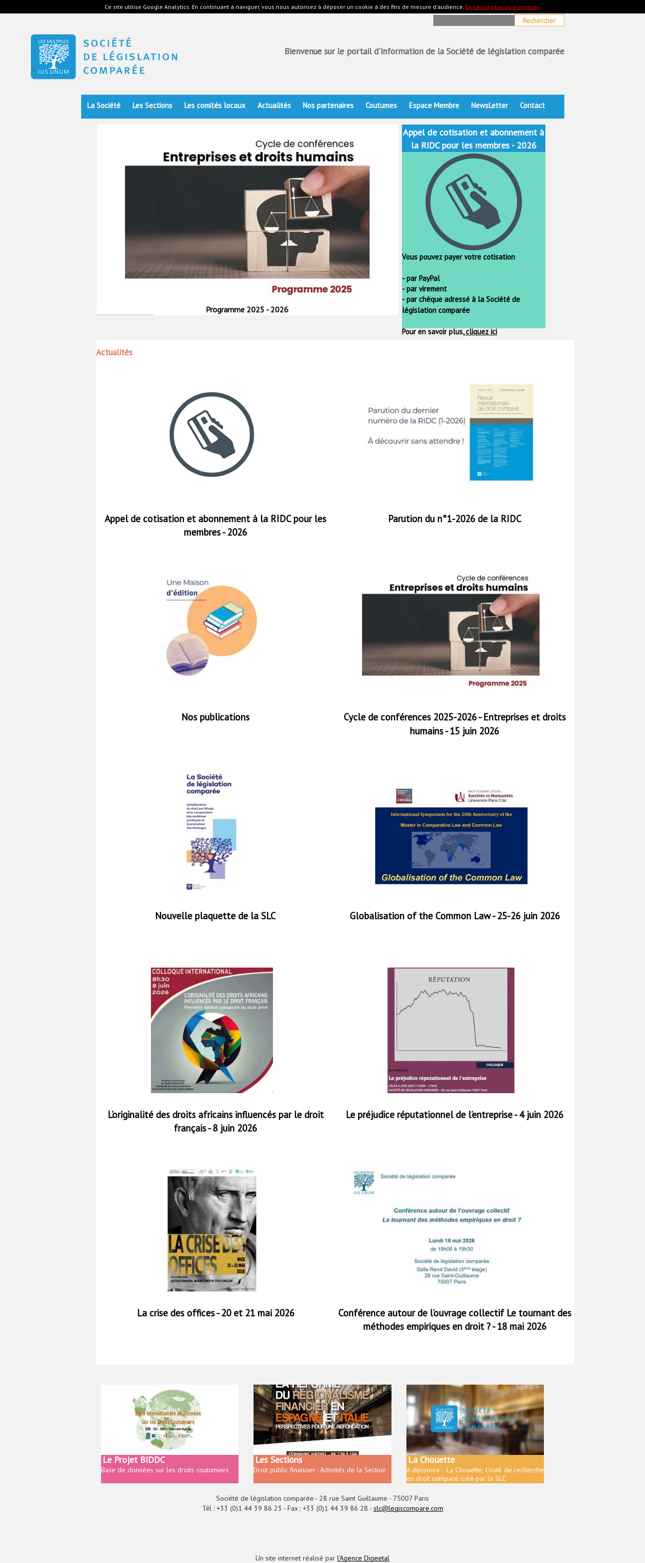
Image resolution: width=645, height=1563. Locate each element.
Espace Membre (434, 108)
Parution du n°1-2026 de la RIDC (454, 519)
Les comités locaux (215, 108)
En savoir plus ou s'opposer (502, 6)
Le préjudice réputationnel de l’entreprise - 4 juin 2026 (454, 1115)
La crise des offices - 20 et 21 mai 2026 (215, 1313)
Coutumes (381, 108)
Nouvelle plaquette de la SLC (215, 916)
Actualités (274, 108)
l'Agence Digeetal (363, 1558)
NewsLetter (489, 108)
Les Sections (152, 108)
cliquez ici (480, 331)
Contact (532, 108)
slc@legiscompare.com (408, 1508)
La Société (104, 108)
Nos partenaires (328, 105)
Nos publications (215, 717)
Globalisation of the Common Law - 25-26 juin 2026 (455, 916)
